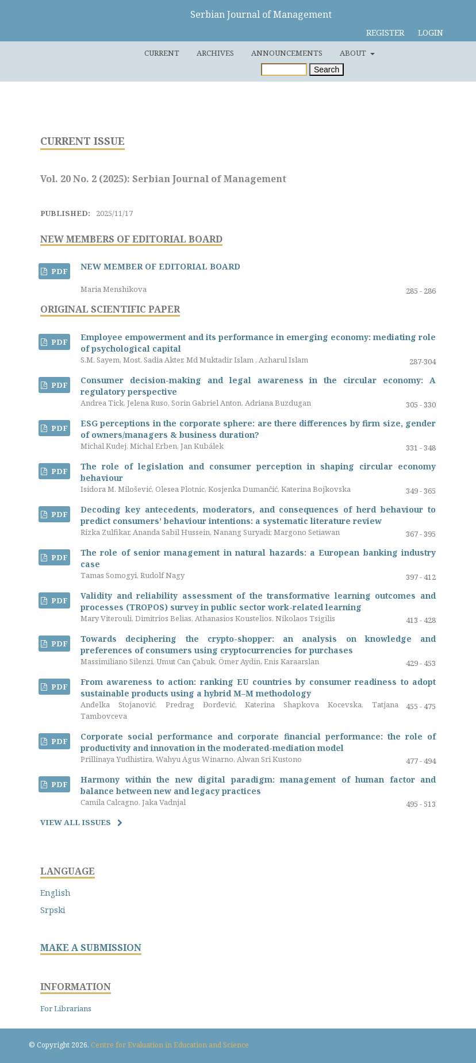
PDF (58, 271)
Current (161, 53)
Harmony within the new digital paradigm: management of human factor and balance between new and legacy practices (258, 785)
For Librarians (65, 1008)
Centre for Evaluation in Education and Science (170, 1045)
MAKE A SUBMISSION (90, 948)
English (55, 892)
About (354, 53)
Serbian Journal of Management (261, 14)
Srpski (53, 909)
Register (385, 32)
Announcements (287, 53)
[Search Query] (284, 69)
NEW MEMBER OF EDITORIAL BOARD (160, 266)
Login (430, 32)
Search (326, 69)
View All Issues (75, 822)
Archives (215, 53)
